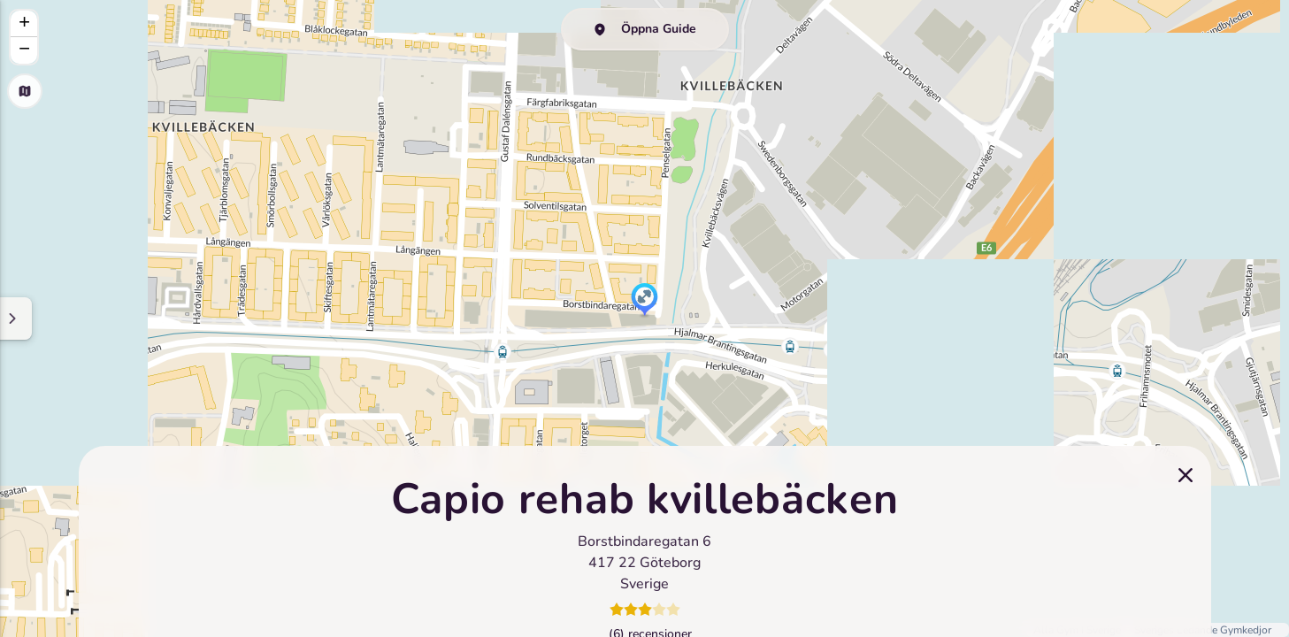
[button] (644, 300)
